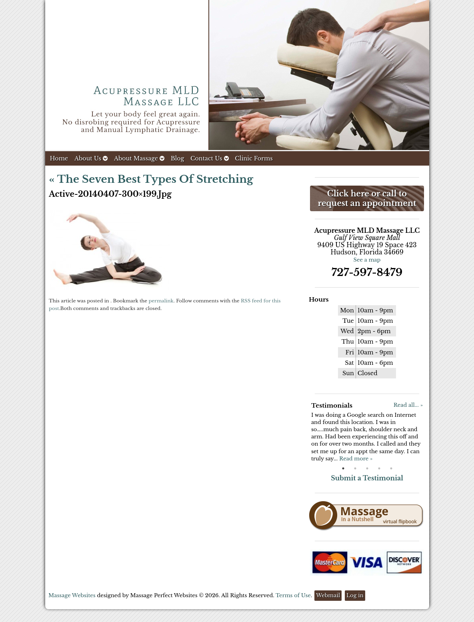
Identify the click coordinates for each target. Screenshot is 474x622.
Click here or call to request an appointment (367, 198)
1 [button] (343, 468)
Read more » (355, 458)
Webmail (328, 595)
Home (59, 158)
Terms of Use (293, 595)
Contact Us (209, 158)
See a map (367, 259)
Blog (177, 158)
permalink (160, 301)
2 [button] (355, 468)
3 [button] (367, 468)
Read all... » (408, 405)
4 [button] (379, 468)
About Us (91, 158)
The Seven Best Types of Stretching (151, 179)
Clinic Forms (253, 158)
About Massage (139, 158)
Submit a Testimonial (367, 478)
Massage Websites (72, 595)
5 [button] (391, 468)
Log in (355, 595)
